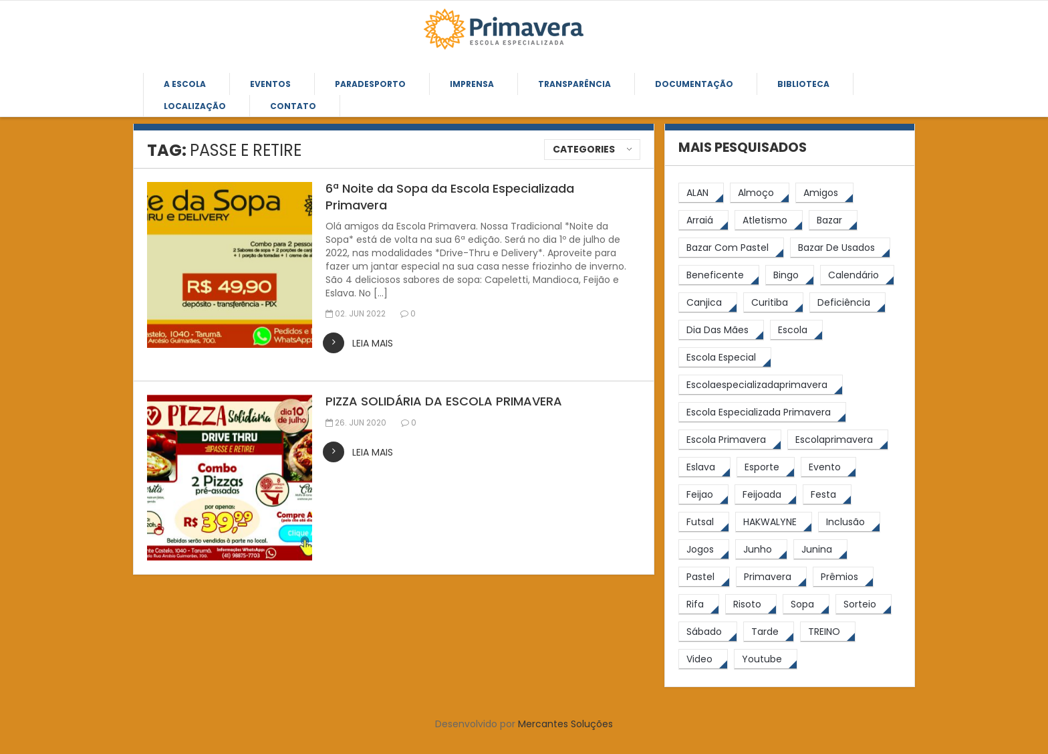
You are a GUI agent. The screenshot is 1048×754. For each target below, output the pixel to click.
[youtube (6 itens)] (765, 659)
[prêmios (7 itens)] (843, 577)
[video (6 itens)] (703, 659)
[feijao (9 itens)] (703, 494)
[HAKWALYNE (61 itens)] (773, 522)
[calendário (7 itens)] (857, 275)
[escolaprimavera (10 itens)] (837, 440)
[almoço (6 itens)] (759, 193)
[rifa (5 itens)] (698, 604)
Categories (584, 149)
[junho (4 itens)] (761, 549)
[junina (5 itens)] (820, 549)
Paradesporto (370, 84)
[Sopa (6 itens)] (806, 604)
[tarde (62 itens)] (768, 632)
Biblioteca (803, 84)
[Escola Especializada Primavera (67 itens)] (762, 412)
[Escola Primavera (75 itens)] (729, 440)
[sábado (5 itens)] (707, 632)
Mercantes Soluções (565, 724)
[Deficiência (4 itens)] (847, 302)
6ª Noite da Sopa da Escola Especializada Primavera (449, 196)
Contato (293, 106)
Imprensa (472, 84)
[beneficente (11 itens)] (718, 275)
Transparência (574, 84)
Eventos (270, 84)
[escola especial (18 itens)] (724, 357)
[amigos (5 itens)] (824, 193)
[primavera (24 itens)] (771, 577)
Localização (195, 106)
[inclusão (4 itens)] (849, 522)
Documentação (694, 84)
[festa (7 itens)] (827, 494)
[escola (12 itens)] (796, 330)
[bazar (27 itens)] (833, 220)
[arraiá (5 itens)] (703, 220)
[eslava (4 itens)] (704, 467)
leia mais (372, 343)
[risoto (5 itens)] (751, 604)
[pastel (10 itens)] (704, 577)
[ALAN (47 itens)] (701, 193)
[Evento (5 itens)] (828, 467)
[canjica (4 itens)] (707, 302)
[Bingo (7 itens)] (789, 275)
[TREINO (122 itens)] (828, 632)
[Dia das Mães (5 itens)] (721, 330)
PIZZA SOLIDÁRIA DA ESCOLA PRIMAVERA (443, 401)
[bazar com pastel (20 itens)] (731, 248)
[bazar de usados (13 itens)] (840, 248)
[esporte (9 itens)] (766, 467)
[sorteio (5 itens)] (863, 604)
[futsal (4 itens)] (703, 522)
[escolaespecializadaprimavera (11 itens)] (760, 385)
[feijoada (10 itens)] (766, 494)
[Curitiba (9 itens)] (773, 302)
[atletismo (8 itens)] (769, 220)
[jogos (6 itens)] (703, 549)
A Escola (185, 84)
